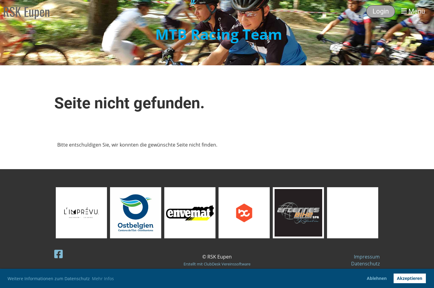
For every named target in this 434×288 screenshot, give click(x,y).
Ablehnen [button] (377, 278)
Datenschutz (365, 263)
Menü (413, 11)
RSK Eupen (26, 11)
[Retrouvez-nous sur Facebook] (58, 253)
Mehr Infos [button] (103, 278)
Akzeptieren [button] (409, 278)
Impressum (367, 256)
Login (381, 11)
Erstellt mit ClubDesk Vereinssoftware (217, 264)
